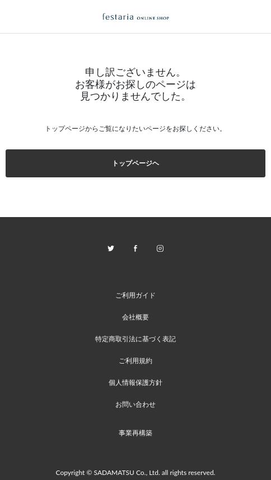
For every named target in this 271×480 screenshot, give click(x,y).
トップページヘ (135, 163)
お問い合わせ (135, 404)
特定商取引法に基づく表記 (135, 339)
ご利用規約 (135, 360)
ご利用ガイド (135, 295)
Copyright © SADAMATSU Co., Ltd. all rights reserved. (136, 472)
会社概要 (135, 317)
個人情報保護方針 (135, 382)
